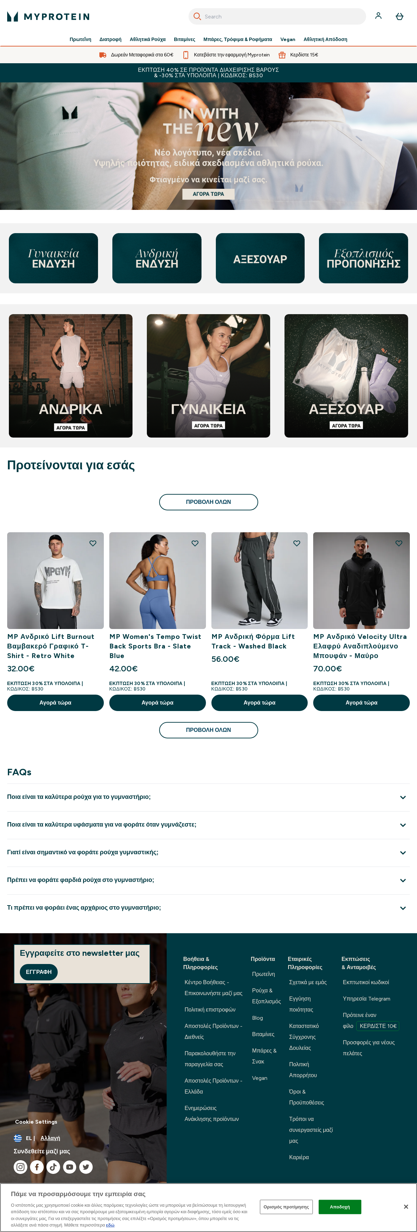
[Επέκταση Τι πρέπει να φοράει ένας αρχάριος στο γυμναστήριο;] (208, 908)
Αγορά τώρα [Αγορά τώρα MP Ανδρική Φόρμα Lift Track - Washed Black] (259, 702)
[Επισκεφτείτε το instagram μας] (20, 1167)
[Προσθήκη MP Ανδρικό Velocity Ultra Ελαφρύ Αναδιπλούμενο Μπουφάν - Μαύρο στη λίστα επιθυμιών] (399, 543)
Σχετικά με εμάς (308, 982)
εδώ (110, 1225)
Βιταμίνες (184, 39)
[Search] (197, 16)
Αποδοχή (340, 1206)
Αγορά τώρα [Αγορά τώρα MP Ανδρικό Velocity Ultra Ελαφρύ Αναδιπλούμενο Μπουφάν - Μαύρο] (361, 702)
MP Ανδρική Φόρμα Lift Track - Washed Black (253, 641)
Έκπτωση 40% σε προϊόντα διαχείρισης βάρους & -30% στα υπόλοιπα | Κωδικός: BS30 (208, 73)
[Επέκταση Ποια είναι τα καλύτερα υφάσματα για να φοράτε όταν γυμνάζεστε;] (208, 825)
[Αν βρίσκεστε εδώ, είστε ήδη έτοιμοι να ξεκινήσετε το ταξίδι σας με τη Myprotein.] (208, 146)
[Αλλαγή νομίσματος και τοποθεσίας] (83, 1138)
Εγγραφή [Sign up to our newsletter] (39, 972)
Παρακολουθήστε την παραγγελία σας (209, 1059)
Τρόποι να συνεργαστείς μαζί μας (311, 1130)
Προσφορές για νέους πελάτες (369, 1048)
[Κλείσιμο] (406, 1206)
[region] (208, 1207)
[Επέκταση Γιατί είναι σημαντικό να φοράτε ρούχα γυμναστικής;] (208, 853)
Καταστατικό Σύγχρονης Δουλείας (304, 1037)
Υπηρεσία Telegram (366, 998)
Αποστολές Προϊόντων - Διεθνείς (213, 1031)
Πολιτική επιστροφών (209, 1009)
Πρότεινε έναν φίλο (371, 1021)
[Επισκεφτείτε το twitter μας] (86, 1167)
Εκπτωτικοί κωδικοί (366, 982)
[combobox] (277, 16)
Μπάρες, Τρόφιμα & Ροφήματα (238, 39)
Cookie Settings (36, 1122)
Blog (257, 1018)
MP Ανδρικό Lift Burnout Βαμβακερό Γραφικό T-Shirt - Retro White (51, 646)
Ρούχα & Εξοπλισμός (266, 996)
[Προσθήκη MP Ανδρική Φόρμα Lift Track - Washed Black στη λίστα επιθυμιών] (297, 543)
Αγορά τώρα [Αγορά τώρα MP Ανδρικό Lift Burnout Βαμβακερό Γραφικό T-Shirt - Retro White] (55, 702)
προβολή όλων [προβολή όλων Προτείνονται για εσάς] (208, 502)
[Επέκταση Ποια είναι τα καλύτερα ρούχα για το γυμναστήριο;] (208, 797)
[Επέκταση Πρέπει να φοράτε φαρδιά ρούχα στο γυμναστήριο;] (208, 880)
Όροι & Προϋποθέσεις (306, 1097)
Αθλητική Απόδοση (325, 39)
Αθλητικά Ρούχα (148, 39)
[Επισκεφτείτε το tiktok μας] (53, 1167)
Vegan (287, 39)
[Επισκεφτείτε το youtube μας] (70, 1167)
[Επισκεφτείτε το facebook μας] (37, 1167)
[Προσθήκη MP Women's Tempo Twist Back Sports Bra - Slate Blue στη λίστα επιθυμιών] (195, 543)
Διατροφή (110, 39)
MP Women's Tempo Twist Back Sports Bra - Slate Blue (155, 646)
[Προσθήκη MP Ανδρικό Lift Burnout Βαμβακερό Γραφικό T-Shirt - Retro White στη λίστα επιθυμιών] (93, 543)
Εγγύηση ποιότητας (301, 1004)
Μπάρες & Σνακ (264, 1056)
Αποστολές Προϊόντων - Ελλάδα (213, 1086)
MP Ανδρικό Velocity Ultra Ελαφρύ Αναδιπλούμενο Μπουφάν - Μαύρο (360, 646)
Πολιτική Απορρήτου (303, 1070)
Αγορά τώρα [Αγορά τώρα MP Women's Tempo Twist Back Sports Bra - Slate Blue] (157, 702)
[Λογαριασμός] (379, 16)
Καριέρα (299, 1157)
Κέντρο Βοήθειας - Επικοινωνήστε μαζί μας (213, 987)
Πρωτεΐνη (80, 39)
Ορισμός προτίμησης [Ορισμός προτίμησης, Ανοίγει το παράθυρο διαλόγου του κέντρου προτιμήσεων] (286, 1206)
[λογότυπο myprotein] (48, 16)
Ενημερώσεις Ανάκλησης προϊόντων (211, 1113)
